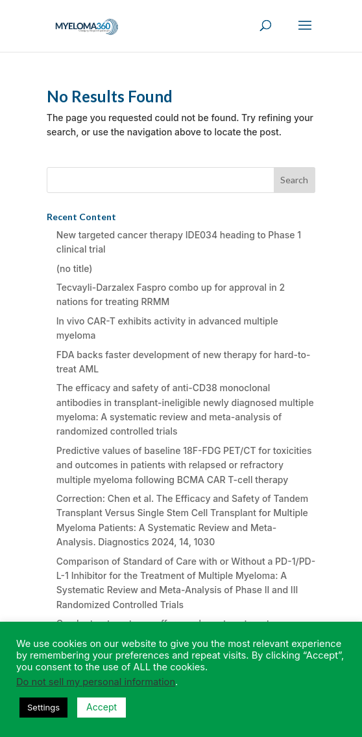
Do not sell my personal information (95, 682)
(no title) (74, 268)
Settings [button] (43, 707)
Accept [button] (101, 706)
